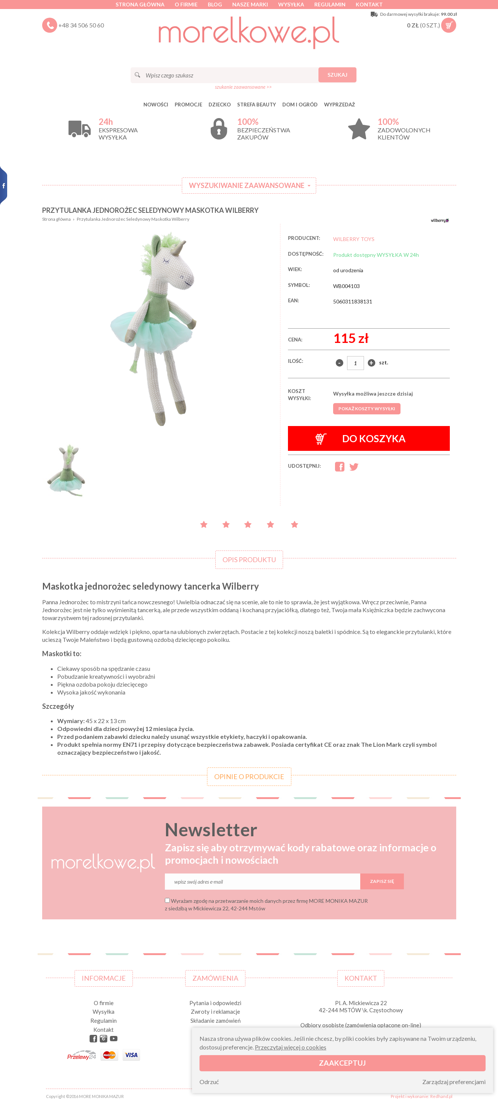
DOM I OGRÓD (300, 105)
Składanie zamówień (215, 1020)
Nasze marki (250, 4)
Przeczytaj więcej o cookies (290, 1047)
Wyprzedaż (339, 105)
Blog (215, 4)
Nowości (155, 105)
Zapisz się (382, 881)
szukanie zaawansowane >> (243, 87)
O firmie (186, 4)
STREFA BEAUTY (256, 105)
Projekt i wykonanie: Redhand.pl (421, 1096)
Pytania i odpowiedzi (215, 1002)
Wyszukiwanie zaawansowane (247, 185)
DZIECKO (220, 105)
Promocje (188, 105)
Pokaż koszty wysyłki (366, 408)
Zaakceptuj (342, 1063)
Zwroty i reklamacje (215, 1011)
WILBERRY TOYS (354, 239)
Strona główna (140, 4)
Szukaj (337, 74)
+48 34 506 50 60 (81, 25)
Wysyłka (291, 4)
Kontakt (369, 4)
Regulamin (330, 4)
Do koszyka (360, 438)
